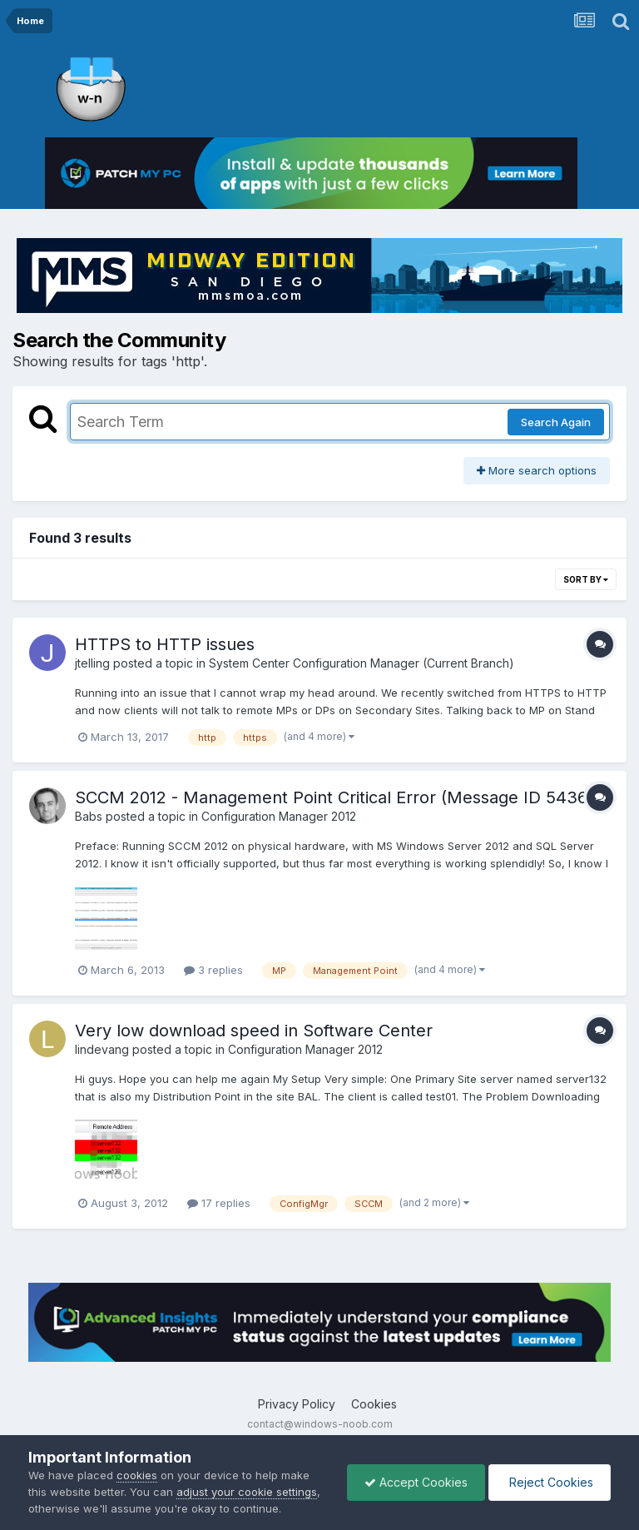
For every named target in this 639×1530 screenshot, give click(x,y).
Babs (88, 816)
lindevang (102, 1049)
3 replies (213, 969)
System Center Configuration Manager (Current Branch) (361, 663)
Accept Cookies (416, 1482)
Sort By (585, 579)
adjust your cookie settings (246, 1491)
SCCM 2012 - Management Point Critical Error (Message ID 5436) (334, 797)
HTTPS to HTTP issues (165, 644)
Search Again (556, 422)
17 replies (218, 1203)
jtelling (92, 663)
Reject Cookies (549, 1482)
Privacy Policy (296, 1404)
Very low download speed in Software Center (254, 1031)
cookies (136, 1475)
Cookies (374, 1404)
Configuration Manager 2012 (278, 816)
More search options (537, 470)
